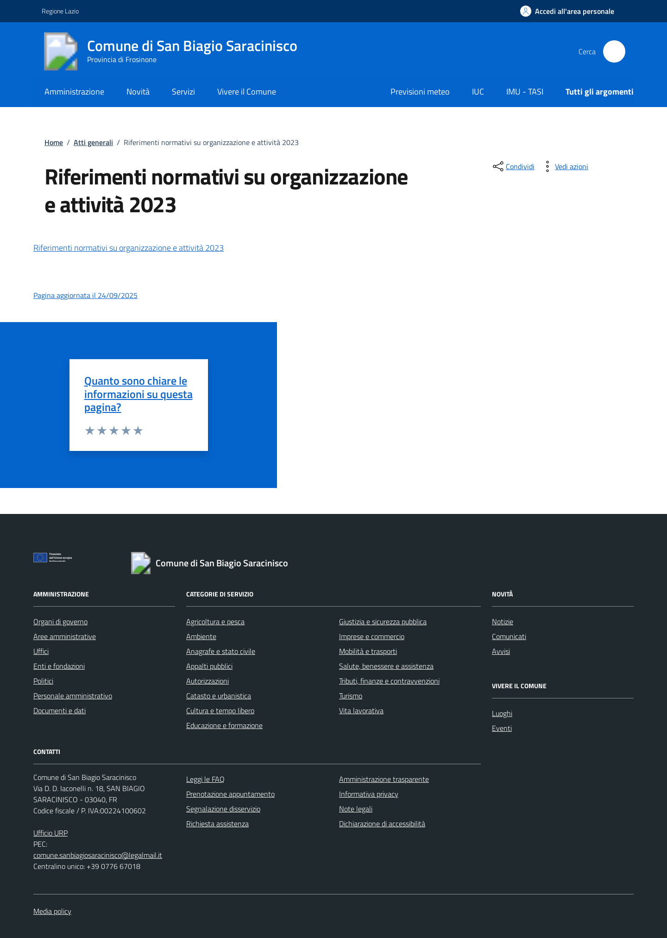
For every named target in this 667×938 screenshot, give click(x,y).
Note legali (355, 808)
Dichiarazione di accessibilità (382, 823)
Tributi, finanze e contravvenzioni (389, 680)
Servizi (183, 91)
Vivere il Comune (246, 91)
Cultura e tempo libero (220, 710)
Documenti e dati (59, 710)
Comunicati (509, 636)
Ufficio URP (50, 832)
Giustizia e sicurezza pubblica (383, 621)
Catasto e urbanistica (218, 695)
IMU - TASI (524, 91)
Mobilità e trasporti (368, 651)
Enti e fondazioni (59, 666)
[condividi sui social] (512, 166)
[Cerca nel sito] (614, 51)
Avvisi (501, 651)
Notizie (502, 621)
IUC (478, 91)
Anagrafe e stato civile (220, 651)
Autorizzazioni (207, 680)
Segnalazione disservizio (223, 808)
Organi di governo (60, 621)
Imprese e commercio (371, 636)
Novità (138, 91)
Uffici (41, 651)
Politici (43, 680)
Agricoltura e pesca (215, 621)
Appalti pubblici (209, 666)
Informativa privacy (368, 793)
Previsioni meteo (420, 91)
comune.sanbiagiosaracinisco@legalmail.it (97, 855)
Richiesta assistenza (217, 823)
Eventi (502, 728)
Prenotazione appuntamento (230, 793)
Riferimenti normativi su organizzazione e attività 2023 (128, 247)
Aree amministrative (64, 636)
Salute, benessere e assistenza (386, 666)
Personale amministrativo (72, 695)
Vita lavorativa (361, 710)
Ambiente (201, 636)
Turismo (350, 695)
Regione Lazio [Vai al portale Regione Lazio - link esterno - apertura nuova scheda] (60, 11)
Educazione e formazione (224, 725)
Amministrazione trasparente (384, 779)
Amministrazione (74, 91)
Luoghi (502, 713)
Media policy (52, 911)
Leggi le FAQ (205, 779)
